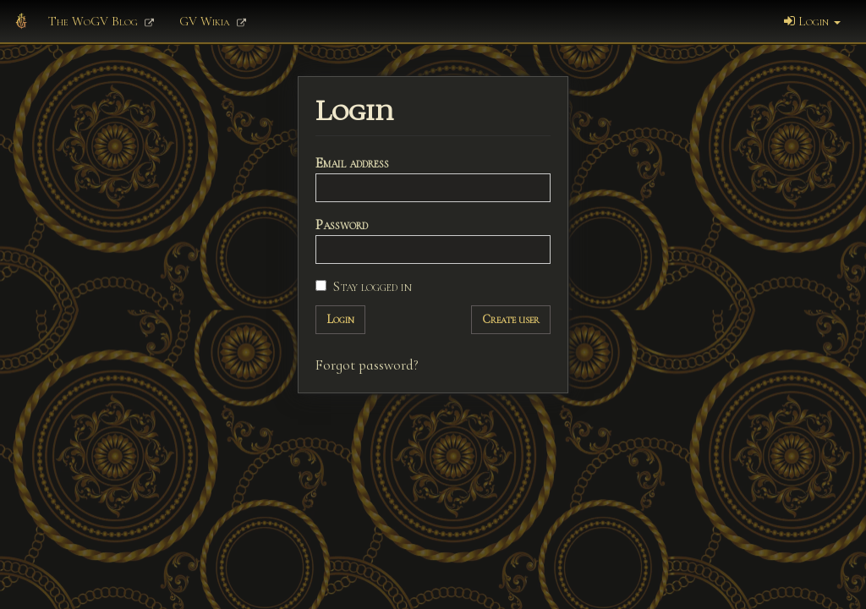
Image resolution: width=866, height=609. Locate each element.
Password (341, 224)
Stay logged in (363, 286)
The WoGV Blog (101, 21)
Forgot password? (367, 365)
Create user (511, 319)
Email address (352, 163)
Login (812, 21)
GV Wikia (212, 21)
